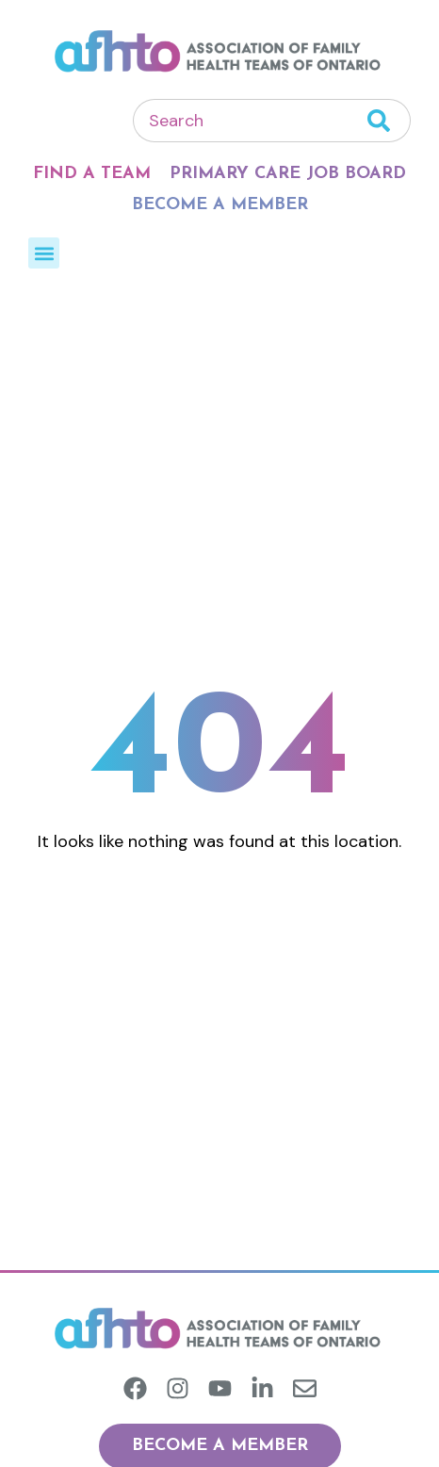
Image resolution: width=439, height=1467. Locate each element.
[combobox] (250, 120)
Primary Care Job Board (288, 174)
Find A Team (92, 174)
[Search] (389, 120)
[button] (43, 253)
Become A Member (220, 205)
